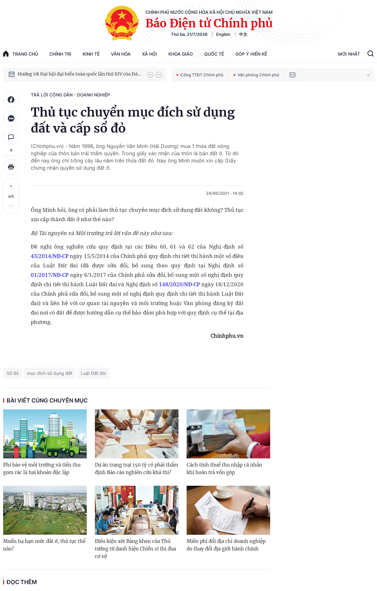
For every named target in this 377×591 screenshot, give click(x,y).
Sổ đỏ (13, 373)
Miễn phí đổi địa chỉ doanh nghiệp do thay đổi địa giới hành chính (226, 545)
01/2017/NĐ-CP (49, 274)
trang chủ (20, 54)
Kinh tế (91, 54)
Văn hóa (121, 54)
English (223, 34)
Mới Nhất (349, 54)
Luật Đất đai (93, 373)
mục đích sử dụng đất (49, 373)
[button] (150, 75)
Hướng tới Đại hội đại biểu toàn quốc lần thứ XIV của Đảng (79, 74)
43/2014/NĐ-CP (49, 256)
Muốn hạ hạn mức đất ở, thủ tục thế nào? (44, 545)
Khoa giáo (180, 54)
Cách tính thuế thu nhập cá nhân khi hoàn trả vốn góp (224, 468)
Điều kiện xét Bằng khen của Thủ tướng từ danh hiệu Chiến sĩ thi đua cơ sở (135, 548)
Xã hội (149, 54)
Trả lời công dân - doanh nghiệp (70, 94)
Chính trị (60, 54)
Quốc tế (214, 54)
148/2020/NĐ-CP (179, 284)
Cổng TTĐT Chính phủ (200, 74)
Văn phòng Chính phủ (256, 74)
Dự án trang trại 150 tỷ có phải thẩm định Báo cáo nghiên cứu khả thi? (136, 468)
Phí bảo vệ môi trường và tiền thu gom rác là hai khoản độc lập (41, 468)
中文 (243, 34)
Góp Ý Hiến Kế (251, 54)
